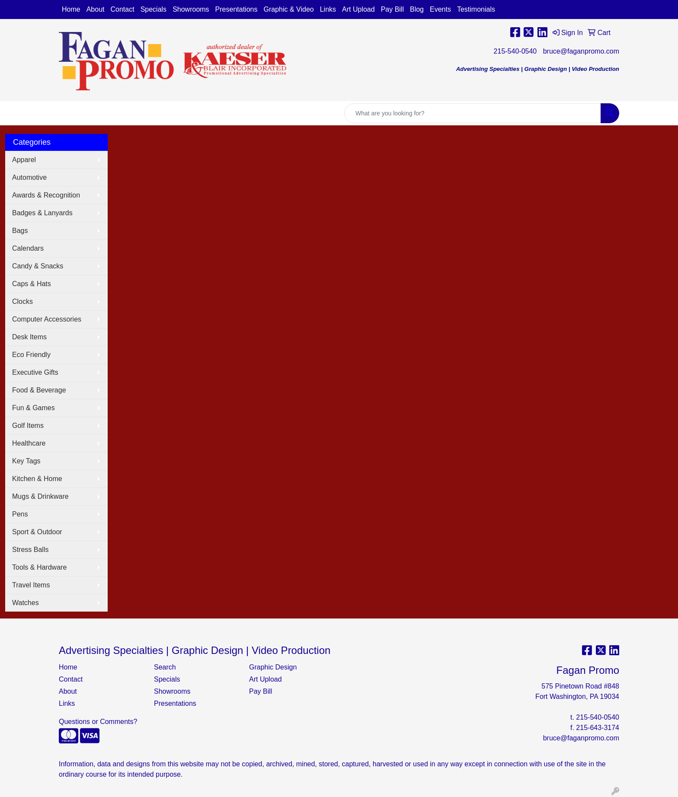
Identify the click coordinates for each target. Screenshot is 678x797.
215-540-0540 (515, 51)
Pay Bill (392, 9)
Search (165, 667)
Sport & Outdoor (37, 532)
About (95, 9)
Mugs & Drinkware (40, 496)
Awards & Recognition (46, 195)
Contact (122, 9)
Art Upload (358, 9)
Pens (20, 514)
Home (71, 9)
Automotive (29, 177)
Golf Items (28, 425)
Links (328, 9)
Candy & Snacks (37, 266)
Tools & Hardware (39, 567)
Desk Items (29, 337)
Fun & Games (33, 407)
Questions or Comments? (98, 721)
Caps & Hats (31, 283)
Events (440, 9)
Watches (25, 602)
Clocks (22, 301)
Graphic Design (273, 667)
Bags (20, 230)
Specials (153, 9)
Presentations (236, 9)
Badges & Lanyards (42, 213)
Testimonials (476, 9)
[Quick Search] (472, 113)
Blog (417, 9)
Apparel (24, 159)
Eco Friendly (31, 354)
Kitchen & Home (37, 478)
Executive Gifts (35, 372)
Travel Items (31, 585)
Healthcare (28, 443)
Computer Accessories (46, 319)
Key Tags (26, 461)
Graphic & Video (288, 9)
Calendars (28, 248)
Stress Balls (30, 549)
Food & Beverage (39, 390)
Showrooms (191, 9)
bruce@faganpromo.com (581, 51)
